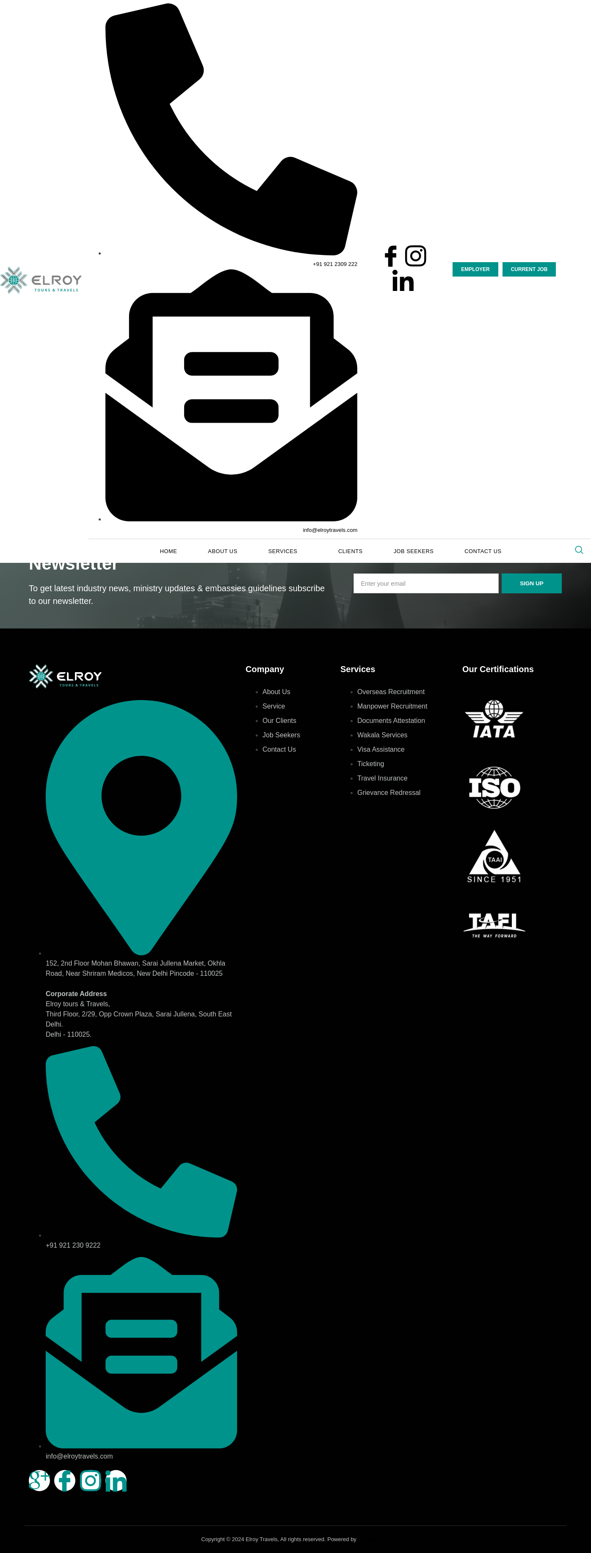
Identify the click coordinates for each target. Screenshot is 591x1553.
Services (289, 551)
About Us (232, 551)
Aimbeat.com (374, 1539)
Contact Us (465, 551)
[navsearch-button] (579, 550)
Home (186, 551)
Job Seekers (401, 551)
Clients (345, 551)
